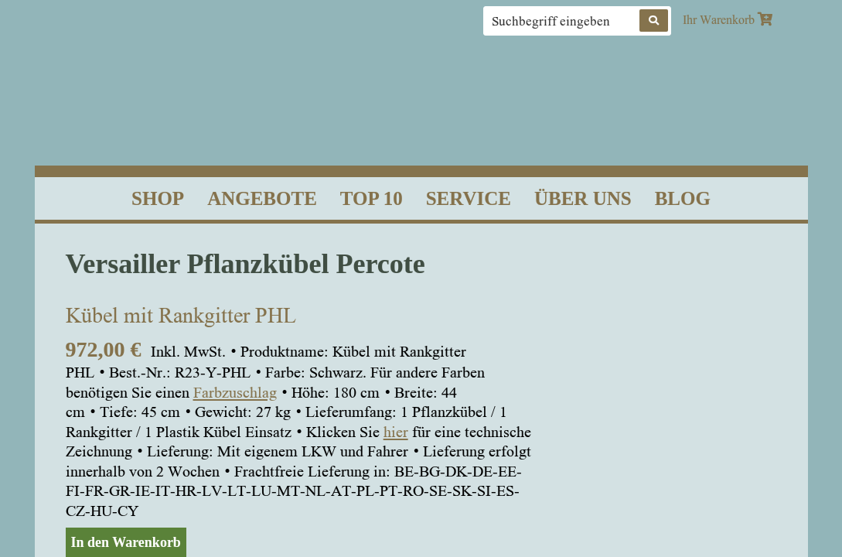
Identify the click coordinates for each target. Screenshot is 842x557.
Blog (683, 198)
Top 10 (371, 198)
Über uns (583, 198)
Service (468, 198)
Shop (157, 198)
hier (396, 431)
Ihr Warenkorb (727, 19)
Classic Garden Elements (421, 96)
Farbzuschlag (235, 392)
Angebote (262, 198)
